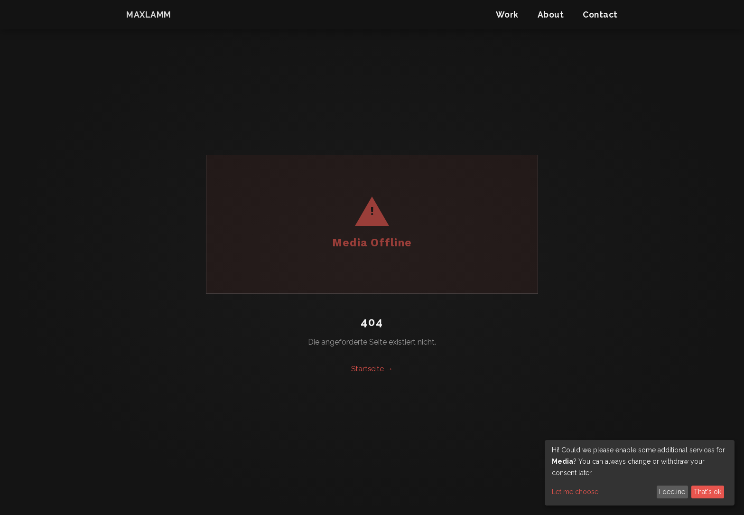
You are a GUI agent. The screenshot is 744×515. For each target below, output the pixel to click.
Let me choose (575, 492)
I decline (672, 492)
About (551, 14)
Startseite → (372, 369)
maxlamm (148, 14)
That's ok (707, 492)
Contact (600, 14)
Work (507, 14)
